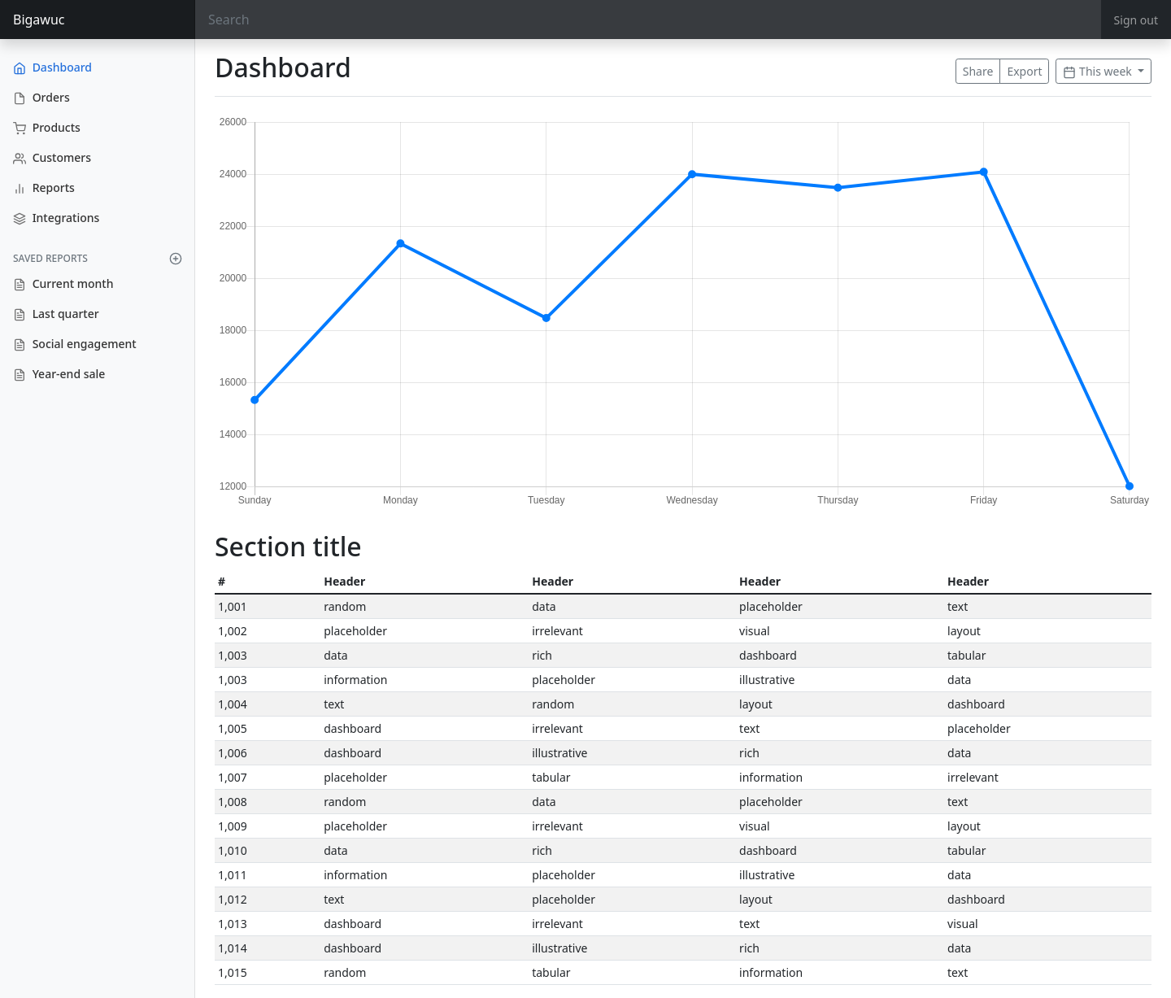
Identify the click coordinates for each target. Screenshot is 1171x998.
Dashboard (52, 67)
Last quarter (56, 313)
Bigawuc (39, 19)
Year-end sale (59, 373)
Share (978, 71)
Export (1024, 71)
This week (1098, 71)
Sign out (1136, 20)
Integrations (56, 217)
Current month (63, 283)
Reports (44, 187)
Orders (41, 97)
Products (47, 127)
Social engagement (75, 343)
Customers (52, 157)
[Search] (648, 19)
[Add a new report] (175, 258)
